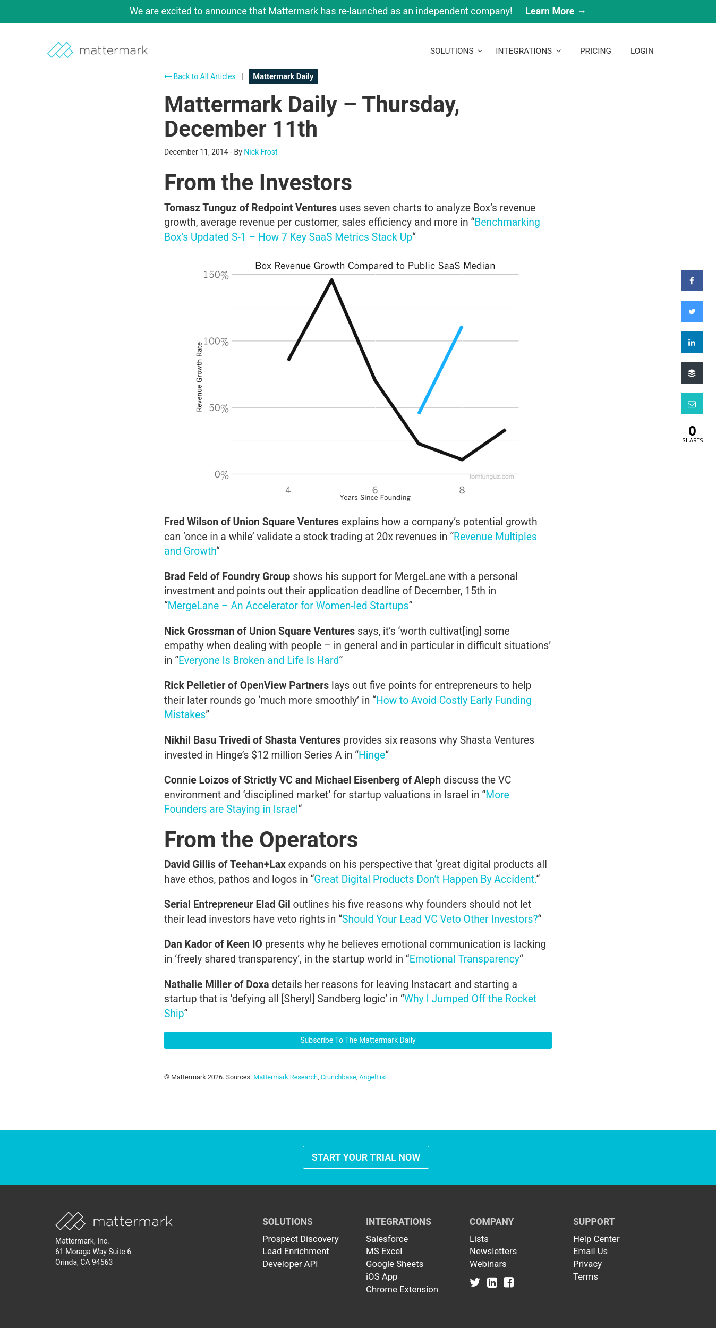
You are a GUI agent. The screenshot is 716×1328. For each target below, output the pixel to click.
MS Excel (384, 1251)
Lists (479, 1238)
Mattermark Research (285, 1077)
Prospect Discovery (300, 1238)
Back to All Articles (200, 76)
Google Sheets (394, 1263)
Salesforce (387, 1238)
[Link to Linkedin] (494, 1281)
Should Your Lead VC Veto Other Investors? (440, 919)
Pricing (595, 51)
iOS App (382, 1276)
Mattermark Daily (283, 76)
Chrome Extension (402, 1289)
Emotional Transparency (464, 959)
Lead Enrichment (295, 1251)
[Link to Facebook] (509, 1281)
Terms (585, 1276)
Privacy (587, 1263)
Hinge (372, 755)
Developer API (290, 1263)
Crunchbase (338, 1077)
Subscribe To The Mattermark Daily (358, 1040)
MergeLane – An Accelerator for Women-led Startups (288, 606)
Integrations (528, 51)
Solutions (456, 51)
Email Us (590, 1251)
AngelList (373, 1077)
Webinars (488, 1263)
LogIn (642, 51)
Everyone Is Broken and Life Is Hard (258, 660)
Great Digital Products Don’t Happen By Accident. (425, 879)
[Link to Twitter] (477, 1281)
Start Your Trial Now (366, 1157)
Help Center (596, 1238)
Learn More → (555, 10)
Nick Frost (260, 152)
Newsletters (493, 1251)
